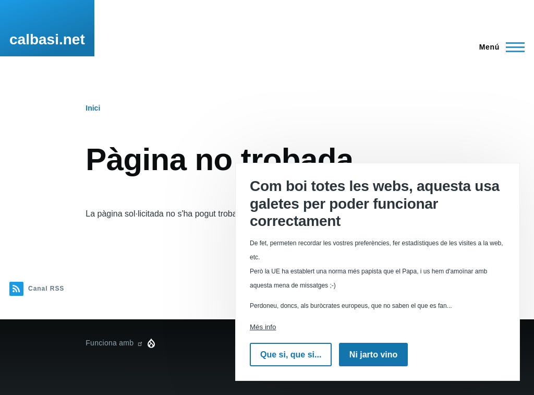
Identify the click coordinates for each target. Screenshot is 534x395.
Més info (263, 327)
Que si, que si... (290, 354)
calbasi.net (47, 39)
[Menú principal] (499, 47)
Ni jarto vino (373, 354)
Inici (93, 108)
